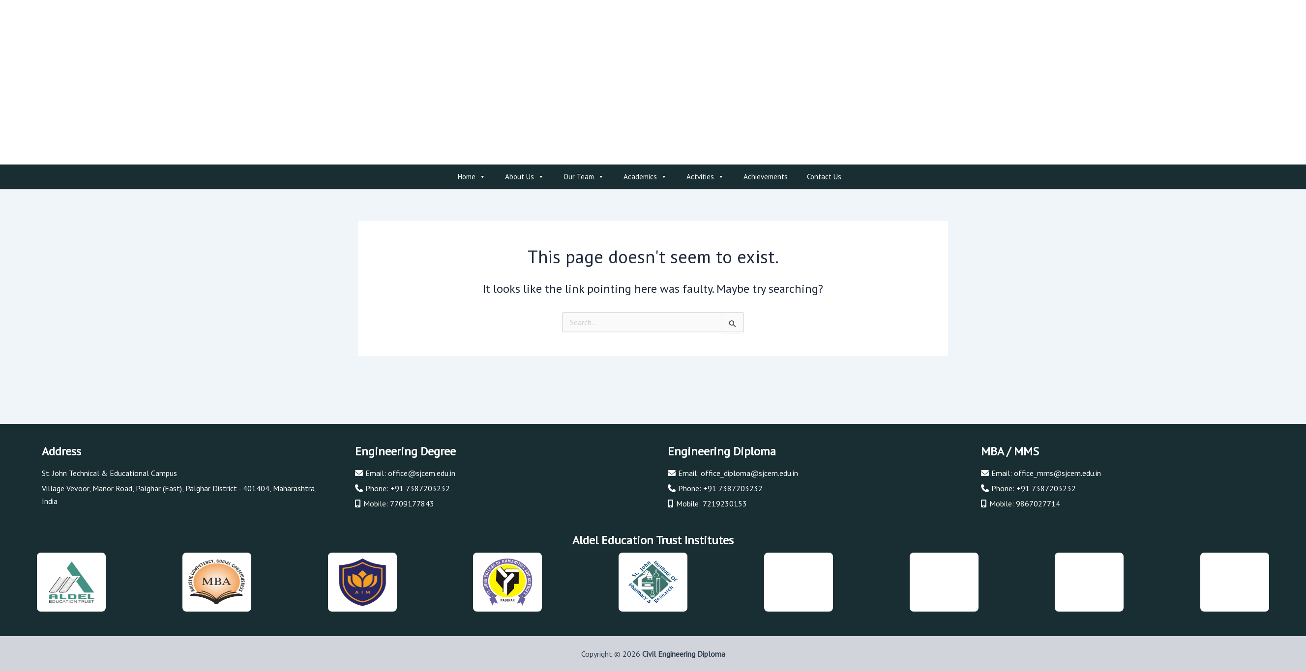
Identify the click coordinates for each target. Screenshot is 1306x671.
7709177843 (412, 503)
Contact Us (824, 176)
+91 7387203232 (420, 488)
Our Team (584, 177)
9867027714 (1038, 503)
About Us (524, 177)
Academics (645, 177)
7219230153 (725, 503)
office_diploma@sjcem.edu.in (749, 473)
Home (472, 177)
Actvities (705, 177)
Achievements (765, 176)
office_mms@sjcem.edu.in (1057, 473)
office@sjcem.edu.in (421, 473)
